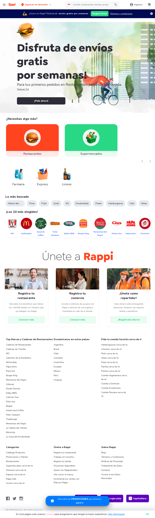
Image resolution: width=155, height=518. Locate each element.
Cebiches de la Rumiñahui (18, 357)
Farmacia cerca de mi (16, 470)
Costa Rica (59, 362)
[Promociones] (77, 501)
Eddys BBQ (11, 393)
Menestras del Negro (16, 379)
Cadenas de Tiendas (16, 349)
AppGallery (138, 498)
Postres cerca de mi (110, 371)
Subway (10, 384)
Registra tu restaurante (65, 452)
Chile (56, 353)
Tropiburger (11, 419)
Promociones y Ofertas (17, 457)
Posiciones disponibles (64, 465)
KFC (8, 353)
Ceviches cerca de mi (111, 349)
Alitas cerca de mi (110, 357)
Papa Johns (11, 366)
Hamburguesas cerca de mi (114, 344)
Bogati (9, 406)
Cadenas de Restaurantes (18, 344)
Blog (103, 452)
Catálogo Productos (15, 452)
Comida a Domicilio (110, 383)
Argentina (58, 344)
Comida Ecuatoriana (110, 388)
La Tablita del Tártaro (16, 427)
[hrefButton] (26, 319)
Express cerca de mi (15, 474)
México (57, 371)
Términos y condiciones (121, 13)
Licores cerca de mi (15, 483)
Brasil (56, 349)
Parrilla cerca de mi (110, 366)
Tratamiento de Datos (111, 465)
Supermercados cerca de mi (19, 465)
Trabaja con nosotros (64, 457)
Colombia (58, 357)
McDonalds (11, 362)
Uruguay (58, 379)
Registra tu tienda (62, 461)
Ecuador (58, 366)
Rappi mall (11, 478)
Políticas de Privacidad (112, 461)
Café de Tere (12, 397)
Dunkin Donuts (13, 388)
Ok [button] (147, 514)
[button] (36, 4)
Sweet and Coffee (15, 410)
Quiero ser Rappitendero (66, 470)
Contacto (105, 470)
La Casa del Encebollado (18, 436)
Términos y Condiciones (112, 457)
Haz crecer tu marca (63, 474)
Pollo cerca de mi (109, 353)
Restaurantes (12, 461)
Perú (56, 375)
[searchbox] (91, 4)
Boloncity (10, 432)
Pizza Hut (10, 371)
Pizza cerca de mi (109, 362)
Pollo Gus (10, 401)
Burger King (11, 375)
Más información (116, 514)
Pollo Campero (13, 414)
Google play (112, 498)
